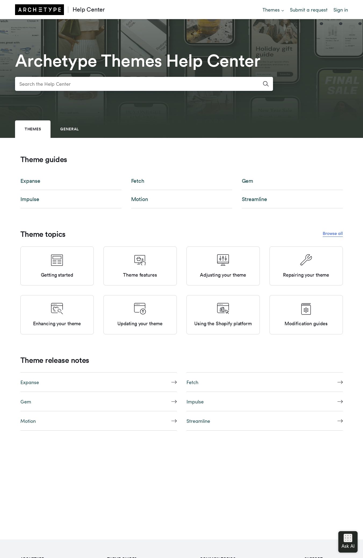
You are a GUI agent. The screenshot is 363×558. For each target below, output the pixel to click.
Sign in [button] (340, 9)
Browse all (333, 233)
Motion (139, 199)
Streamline (254, 199)
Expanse (30, 181)
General (69, 129)
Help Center (89, 9)
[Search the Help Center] (144, 84)
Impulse (29, 199)
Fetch (137, 181)
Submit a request (309, 9)
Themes (271, 9)
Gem (247, 181)
